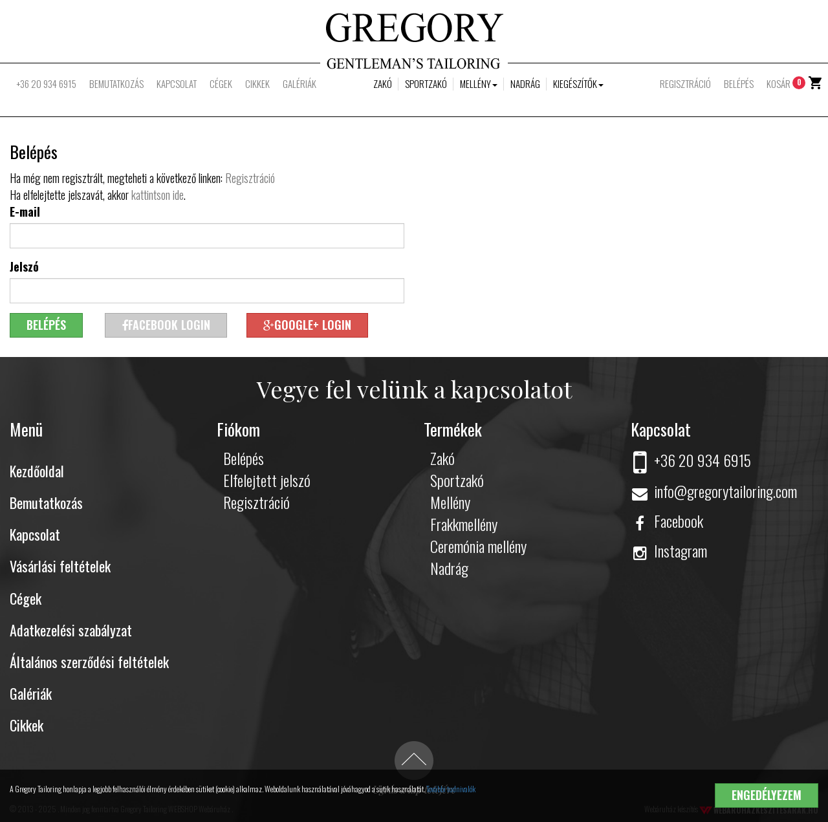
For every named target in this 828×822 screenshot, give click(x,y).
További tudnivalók (450, 788)
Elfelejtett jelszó (266, 480)
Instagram (669, 550)
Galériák (299, 83)
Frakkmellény (463, 524)
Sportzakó (426, 83)
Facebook (667, 520)
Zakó (382, 83)
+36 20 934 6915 (46, 83)
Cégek (221, 83)
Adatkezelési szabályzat (71, 630)
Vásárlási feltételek (60, 566)
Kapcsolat (177, 83)
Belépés (739, 83)
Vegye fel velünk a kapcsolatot (414, 388)
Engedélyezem (766, 794)
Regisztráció (685, 83)
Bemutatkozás (116, 83)
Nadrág (525, 83)
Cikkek (257, 83)
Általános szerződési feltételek (89, 661)
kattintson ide (157, 194)
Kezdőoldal (37, 470)
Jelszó (24, 266)
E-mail (25, 211)
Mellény (478, 83)
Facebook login (166, 324)
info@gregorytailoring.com (714, 491)
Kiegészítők (578, 83)
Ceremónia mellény (478, 546)
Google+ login (307, 324)
